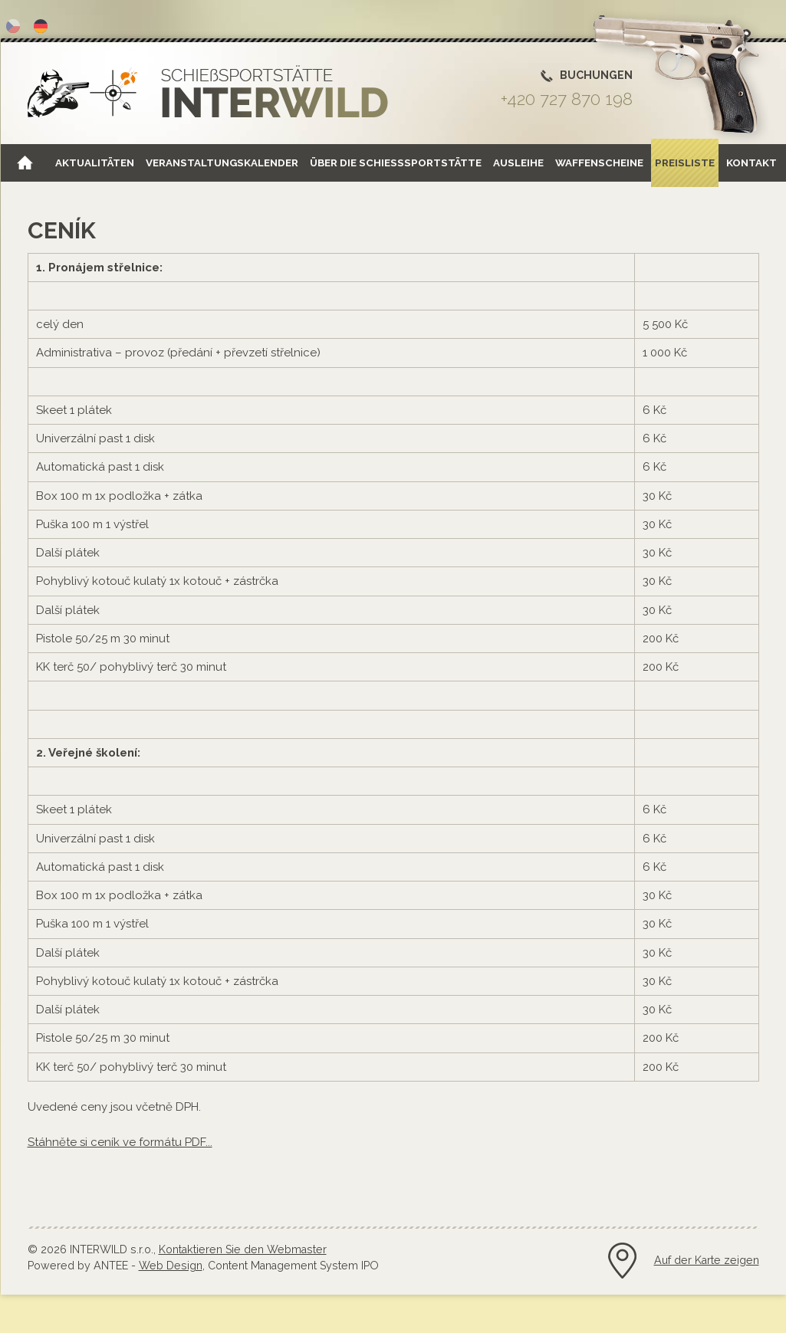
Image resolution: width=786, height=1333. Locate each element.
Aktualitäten (94, 162)
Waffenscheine (599, 162)
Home (24, 163)
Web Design (170, 1265)
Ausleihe (518, 162)
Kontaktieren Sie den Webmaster (243, 1249)
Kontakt (751, 162)
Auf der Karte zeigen (706, 1260)
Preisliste (685, 162)
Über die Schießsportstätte (396, 162)
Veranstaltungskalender (222, 162)
